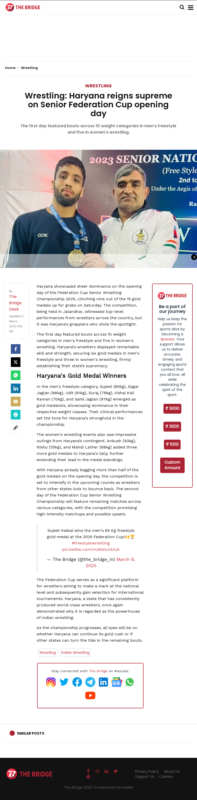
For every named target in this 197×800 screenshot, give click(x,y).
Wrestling (98, 86)
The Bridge (98, 671)
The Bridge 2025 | (79, 787)
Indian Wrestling (75, 652)
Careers (166, 776)
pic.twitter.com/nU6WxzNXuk (91, 549)
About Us (172, 771)
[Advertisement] (98, 45)
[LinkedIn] (16, 388)
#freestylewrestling (91, 543)
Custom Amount (172, 465)
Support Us (144, 776)
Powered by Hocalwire (114, 787)
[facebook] (16, 349)
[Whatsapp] (16, 375)
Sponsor (167, 339)
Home (12, 68)
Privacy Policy (147, 771)
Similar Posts (30, 733)
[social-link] (16, 428)
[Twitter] (16, 362)
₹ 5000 (172, 408)
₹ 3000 (172, 426)
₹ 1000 (172, 444)
